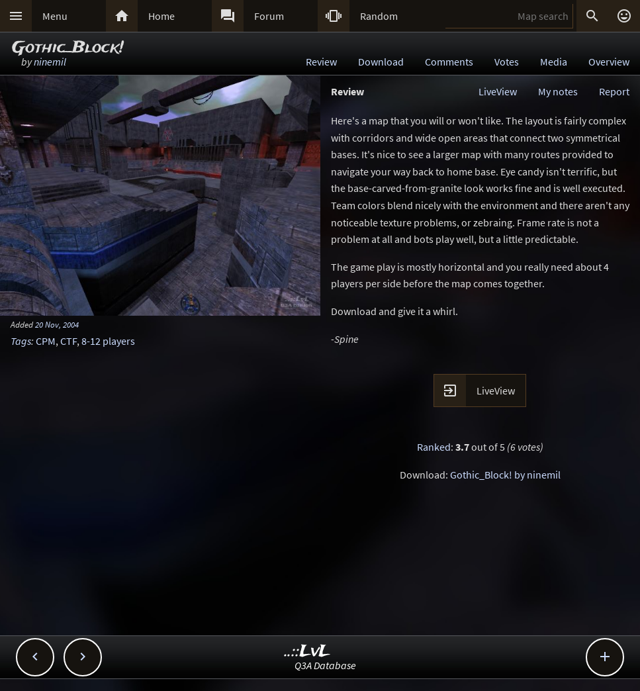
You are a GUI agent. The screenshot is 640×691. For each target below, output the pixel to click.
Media (553, 61)
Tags (21, 340)
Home (161, 16)
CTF (68, 340)
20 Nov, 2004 (57, 324)
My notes (558, 91)
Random (379, 16)
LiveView (498, 91)
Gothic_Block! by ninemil (505, 474)
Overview (608, 61)
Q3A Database (325, 665)
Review (321, 61)
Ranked (434, 446)
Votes (506, 61)
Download (381, 61)
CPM (46, 340)
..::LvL (307, 651)
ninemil (50, 61)
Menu (55, 16)
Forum (269, 16)
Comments (449, 61)
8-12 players (108, 340)
